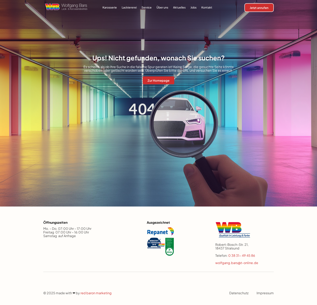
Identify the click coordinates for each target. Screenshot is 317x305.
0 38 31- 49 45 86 (242, 255)
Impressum (265, 293)
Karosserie (109, 7)
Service (147, 7)
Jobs (193, 7)
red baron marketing (96, 293)
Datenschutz (238, 293)
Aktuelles (179, 7)
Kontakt (206, 7)
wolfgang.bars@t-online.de (236, 263)
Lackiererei (129, 7)
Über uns (162, 7)
